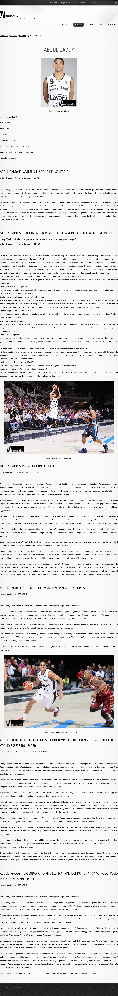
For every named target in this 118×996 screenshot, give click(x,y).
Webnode (115, 988)
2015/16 (26, 146)
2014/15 (18, 146)
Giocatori (22, 36)
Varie (100, 24)
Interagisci (112, 24)
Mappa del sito (65, 3)
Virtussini (78, 24)
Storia (90, 24)
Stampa (83, 3)
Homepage (65, 24)
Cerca (116, 3)
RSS (75, 3)
